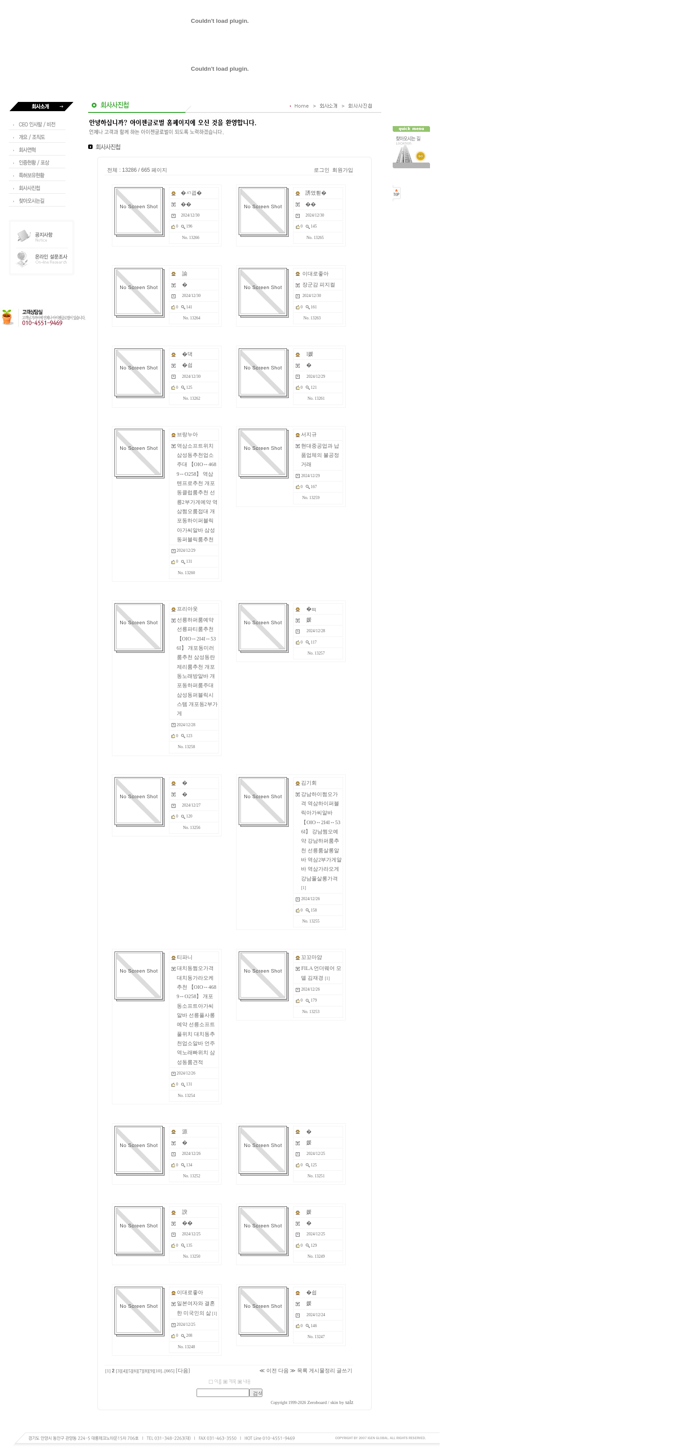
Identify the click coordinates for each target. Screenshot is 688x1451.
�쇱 (187, 365)
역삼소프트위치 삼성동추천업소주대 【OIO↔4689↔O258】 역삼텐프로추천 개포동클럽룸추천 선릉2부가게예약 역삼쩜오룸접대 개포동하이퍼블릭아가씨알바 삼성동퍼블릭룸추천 (197, 493)
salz (349, 1402)
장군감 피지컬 (318, 285)
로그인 (322, 170)
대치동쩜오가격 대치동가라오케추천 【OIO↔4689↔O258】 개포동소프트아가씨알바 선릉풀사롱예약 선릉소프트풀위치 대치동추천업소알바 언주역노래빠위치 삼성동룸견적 (196, 1015)
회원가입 (342, 170)
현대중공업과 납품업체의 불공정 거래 (320, 455)
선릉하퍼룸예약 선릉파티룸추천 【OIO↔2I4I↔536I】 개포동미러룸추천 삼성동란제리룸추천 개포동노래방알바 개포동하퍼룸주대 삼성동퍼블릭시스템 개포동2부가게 (197, 666)
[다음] (183, 1371)
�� (186, 204)
